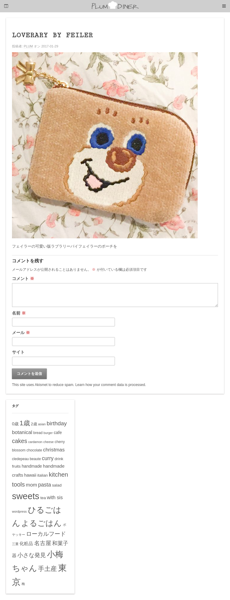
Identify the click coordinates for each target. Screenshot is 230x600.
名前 (19, 313)
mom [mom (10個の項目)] (31, 485)
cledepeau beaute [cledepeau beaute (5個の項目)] (26, 459)
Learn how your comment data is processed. (110, 385)
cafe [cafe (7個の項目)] (58, 432)
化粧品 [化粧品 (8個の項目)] (26, 543)
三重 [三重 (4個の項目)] (15, 544)
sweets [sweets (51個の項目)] (25, 496)
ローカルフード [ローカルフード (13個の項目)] (46, 534)
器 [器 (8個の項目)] (14, 555)
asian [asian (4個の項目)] (42, 424)
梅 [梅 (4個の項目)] (23, 584)
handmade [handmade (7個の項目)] (32, 466)
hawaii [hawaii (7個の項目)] (30, 475)
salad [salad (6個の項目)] (57, 485)
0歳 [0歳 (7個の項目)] (15, 423)
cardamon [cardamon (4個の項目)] (35, 442)
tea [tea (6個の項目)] (43, 498)
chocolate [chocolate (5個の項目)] (34, 450)
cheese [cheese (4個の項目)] (48, 442)
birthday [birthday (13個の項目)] (57, 423)
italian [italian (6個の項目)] (42, 475)
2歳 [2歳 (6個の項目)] (34, 424)
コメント (23, 278)
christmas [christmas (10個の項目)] (54, 450)
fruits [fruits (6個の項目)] (16, 466)
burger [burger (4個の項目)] (48, 433)
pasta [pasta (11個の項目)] (44, 485)
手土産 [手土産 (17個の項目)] (47, 568)
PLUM (28, 46)
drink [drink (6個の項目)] (59, 459)
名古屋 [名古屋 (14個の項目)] (42, 543)
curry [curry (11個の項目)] (48, 458)
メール (21, 332)
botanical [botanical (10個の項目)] (22, 432)
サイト (18, 352)
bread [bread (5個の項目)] (38, 433)
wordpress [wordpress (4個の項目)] (19, 511)
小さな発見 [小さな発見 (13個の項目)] (31, 555)
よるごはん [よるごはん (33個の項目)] (41, 523)
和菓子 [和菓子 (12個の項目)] (60, 543)
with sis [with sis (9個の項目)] (55, 497)
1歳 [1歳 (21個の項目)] (24, 423)
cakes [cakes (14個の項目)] (19, 441)
